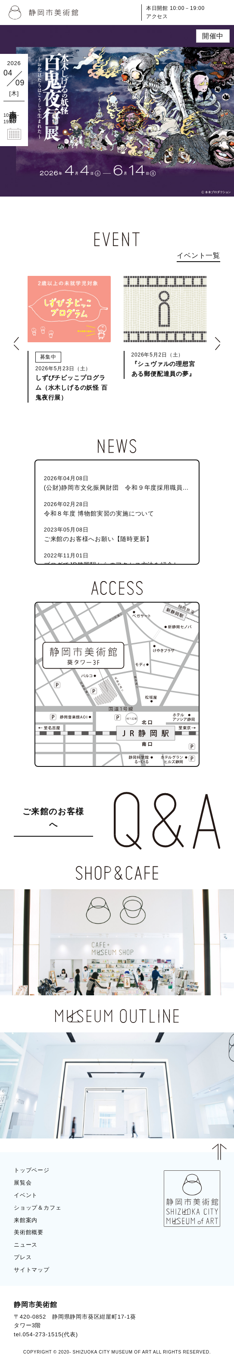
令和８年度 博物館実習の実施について (117, 508)
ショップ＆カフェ (37, 1207)
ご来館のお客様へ (53, 818)
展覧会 (22, 1182)
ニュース (25, 1244)
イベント (25, 1195)
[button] (16, 343)
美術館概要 (29, 1232)
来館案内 (25, 1220)
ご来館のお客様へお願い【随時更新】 (117, 533)
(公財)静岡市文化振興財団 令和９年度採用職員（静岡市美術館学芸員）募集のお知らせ (117, 482)
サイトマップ (32, 1269)
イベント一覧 (198, 255)
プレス (22, 1257)
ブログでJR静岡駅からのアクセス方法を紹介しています (117, 559)
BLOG (204, 1307)
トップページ (32, 1170)
